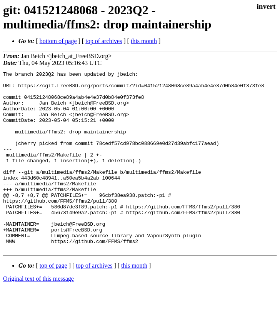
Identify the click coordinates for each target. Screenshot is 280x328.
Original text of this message (38, 314)
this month (144, 41)
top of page (53, 301)
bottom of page (58, 41)
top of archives (103, 41)
